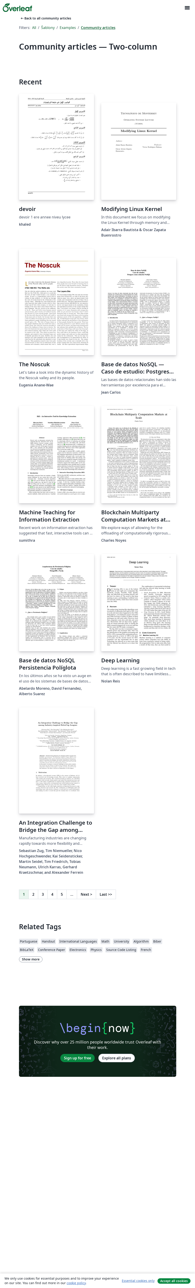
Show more (31, 959)
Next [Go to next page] (86, 894)
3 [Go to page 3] (43, 894)
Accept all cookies (174, 1281)
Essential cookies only (138, 1280)
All (34, 27)
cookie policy (76, 1283)
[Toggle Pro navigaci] (187, 7)
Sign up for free (77, 1058)
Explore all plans (116, 1058)
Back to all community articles (45, 18)
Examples (68, 27)
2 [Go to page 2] (33, 894)
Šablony (48, 27)
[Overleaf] (17, 7)
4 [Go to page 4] (52, 894)
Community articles (98, 27)
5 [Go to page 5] (62, 894)
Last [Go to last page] (106, 894)
